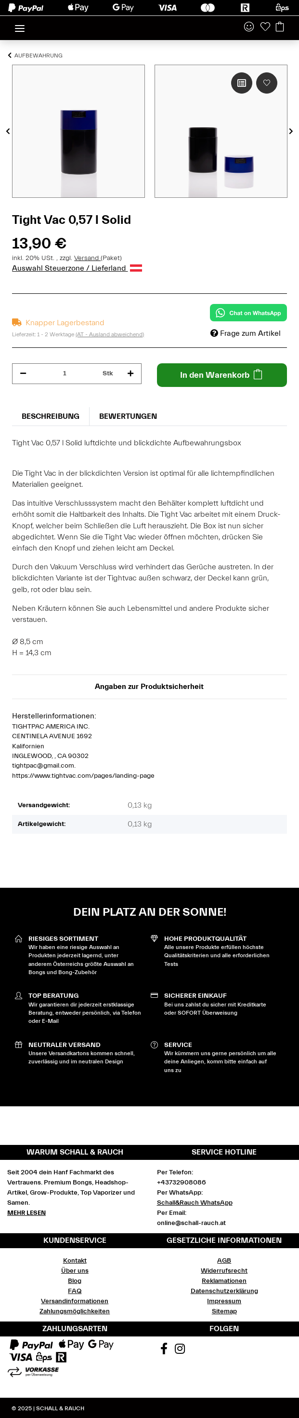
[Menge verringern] (23, 374)
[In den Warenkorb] (221, 375)
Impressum (224, 1301)
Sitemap (224, 1311)
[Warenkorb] (279, 27)
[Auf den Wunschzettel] (266, 83)
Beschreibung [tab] (50, 416)
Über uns (75, 1271)
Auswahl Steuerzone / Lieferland (77, 268)
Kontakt (75, 1261)
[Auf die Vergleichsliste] (241, 83)
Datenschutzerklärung (224, 1291)
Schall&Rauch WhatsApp (195, 1203)
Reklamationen (224, 1281)
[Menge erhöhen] (130, 374)
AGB (224, 1261)
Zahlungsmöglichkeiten (74, 1311)
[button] (249, 27)
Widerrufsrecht (224, 1271)
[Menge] (64, 374)
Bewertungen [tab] (128, 416)
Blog (74, 1281)
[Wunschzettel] (265, 27)
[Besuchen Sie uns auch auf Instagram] (180, 1350)
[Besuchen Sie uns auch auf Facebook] (164, 1350)
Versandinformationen (74, 1301)
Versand (87, 258)
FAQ (74, 1291)
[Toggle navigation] (20, 24)
